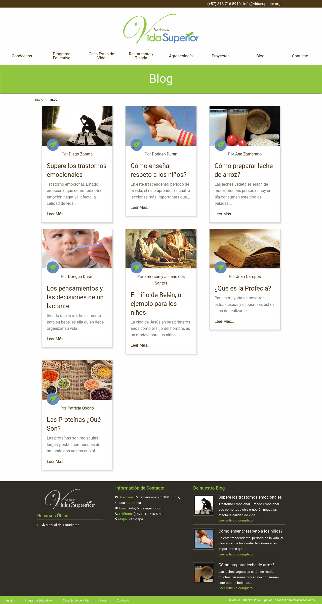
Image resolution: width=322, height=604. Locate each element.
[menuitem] (22, 56)
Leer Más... (57, 214)
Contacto (300, 56)
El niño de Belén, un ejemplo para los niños (158, 303)
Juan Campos (248, 276)
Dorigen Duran (164, 154)
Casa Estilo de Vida (101, 56)
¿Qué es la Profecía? (243, 288)
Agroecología (181, 56)
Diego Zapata (81, 154)
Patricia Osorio (80, 408)
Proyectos (220, 56)
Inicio (39, 99)
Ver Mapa (136, 519)
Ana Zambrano (248, 154)
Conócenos (22, 56)
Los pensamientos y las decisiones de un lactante (75, 297)
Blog (260, 56)
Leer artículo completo (235, 520)
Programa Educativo (61, 56)
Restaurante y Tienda (141, 56)
